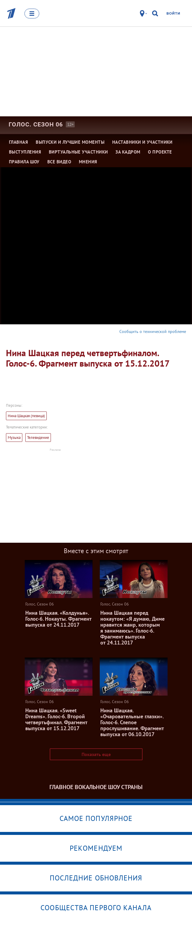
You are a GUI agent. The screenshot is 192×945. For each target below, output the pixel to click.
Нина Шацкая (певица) (26, 415)
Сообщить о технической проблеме (152, 331)
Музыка (14, 437)
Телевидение (38, 437)
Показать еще (96, 754)
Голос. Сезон (36, 124)
